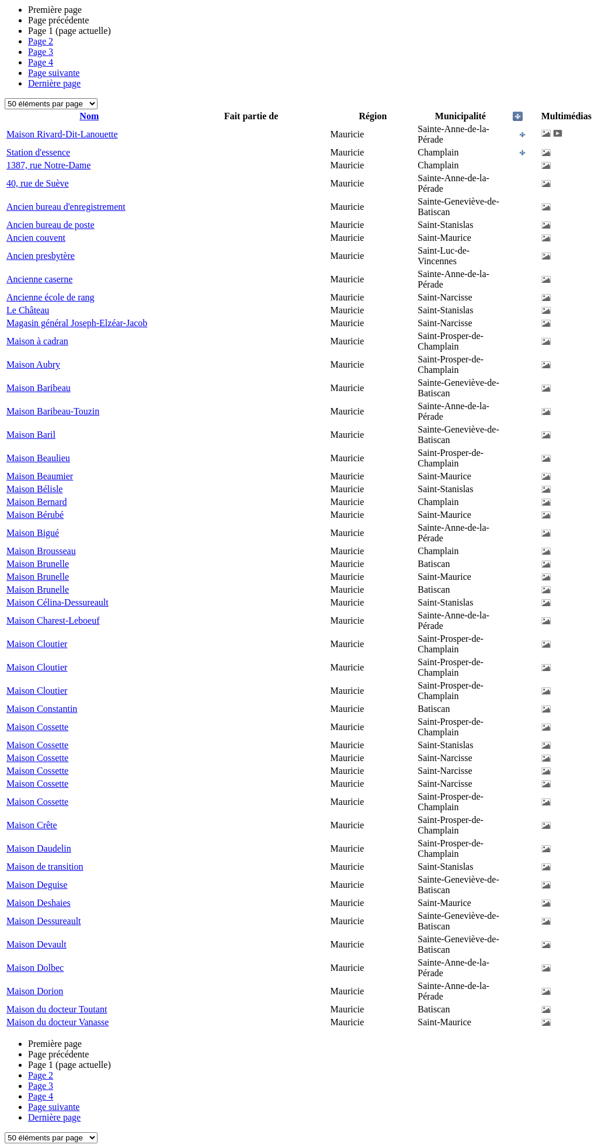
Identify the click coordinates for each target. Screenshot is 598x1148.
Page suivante (53, 73)
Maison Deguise (36, 885)
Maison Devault (36, 944)
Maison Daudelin (38, 848)
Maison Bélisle (34, 489)
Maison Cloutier (36, 644)
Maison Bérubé (35, 515)
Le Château (27, 310)
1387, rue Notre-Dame (48, 165)
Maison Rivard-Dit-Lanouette (62, 134)
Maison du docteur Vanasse (57, 1022)
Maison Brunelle (37, 564)
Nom (89, 116)
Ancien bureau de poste (50, 225)
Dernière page (54, 83)
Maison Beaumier (39, 476)
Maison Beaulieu (38, 458)
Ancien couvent (35, 238)
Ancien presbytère (40, 256)
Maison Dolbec (35, 968)
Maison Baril (30, 435)
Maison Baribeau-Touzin (52, 411)
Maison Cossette (37, 727)
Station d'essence (38, 152)
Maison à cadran (37, 341)
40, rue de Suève (37, 183)
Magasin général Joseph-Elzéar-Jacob (76, 323)
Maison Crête (31, 825)
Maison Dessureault (43, 921)
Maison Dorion (34, 991)
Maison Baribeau (38, 388)
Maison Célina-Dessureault (57, 602)
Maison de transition (45, 867)
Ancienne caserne (39, 279)
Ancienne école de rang (50, 297)
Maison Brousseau (41, 551)
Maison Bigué (32, 533)
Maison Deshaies (38, 903)
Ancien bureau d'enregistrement (66, 207)
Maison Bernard (36, 502)
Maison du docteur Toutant (56, 1009)
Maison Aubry (33, 364)
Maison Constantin (41, 709)
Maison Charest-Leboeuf (53, 620)
